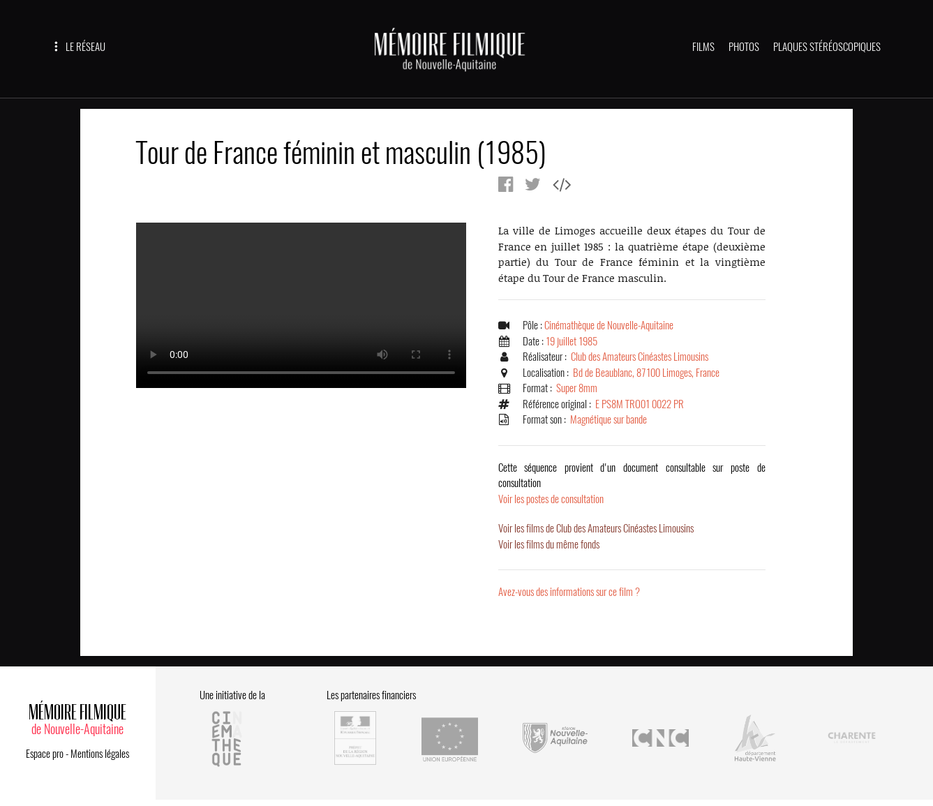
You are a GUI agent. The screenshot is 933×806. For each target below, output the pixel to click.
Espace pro (45, 754)
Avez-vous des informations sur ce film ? (569, 592)
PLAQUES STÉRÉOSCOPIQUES (827, 47)
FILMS (703, 47)
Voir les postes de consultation (632, 483)
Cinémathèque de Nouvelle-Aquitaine (608, 325)
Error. (301, 305)
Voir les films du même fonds (548, 544)
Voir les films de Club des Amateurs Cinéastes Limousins (596, 528)
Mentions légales (99, 754)
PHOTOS (744, 47)
